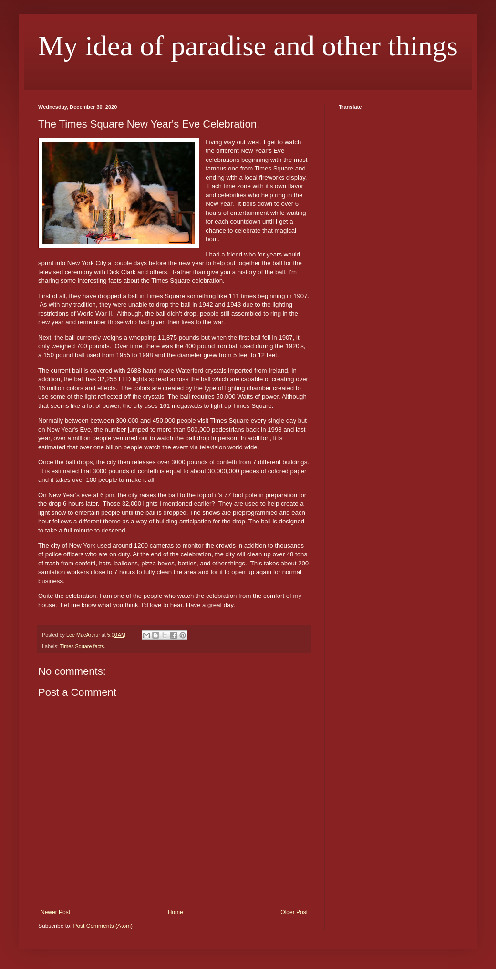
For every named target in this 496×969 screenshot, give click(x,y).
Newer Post (55, 912)
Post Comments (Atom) (103, 926)
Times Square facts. (83, 646)
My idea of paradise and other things (248, 46)
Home (175, 912)
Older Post (294, 912)
